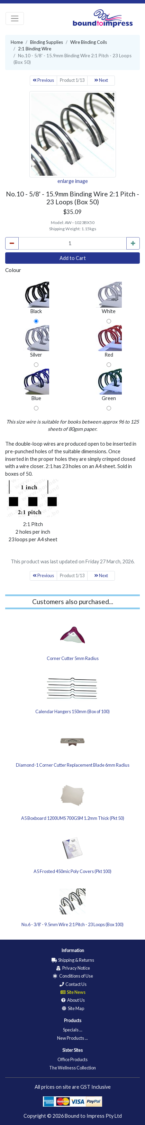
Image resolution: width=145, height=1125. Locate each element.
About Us (72, 1000)
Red (109, 341)
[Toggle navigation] (15, 18)
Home (17, 42)
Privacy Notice (72, 968)
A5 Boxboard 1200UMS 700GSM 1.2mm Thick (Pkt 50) (72, 818)
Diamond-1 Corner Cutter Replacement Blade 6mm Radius (72, 765)
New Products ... (72, 1038)
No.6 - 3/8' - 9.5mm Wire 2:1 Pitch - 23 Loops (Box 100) (72, 924)
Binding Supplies (46, 42)
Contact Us (72, 984)
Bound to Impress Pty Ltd (93, 1116)
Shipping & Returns (72, 960)
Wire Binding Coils (88, 42)
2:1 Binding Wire (34, 48)
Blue (36, 385)
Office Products (72, 1059)
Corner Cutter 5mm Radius (73, 658)
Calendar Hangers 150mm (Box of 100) (72, 711)
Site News (72, 992)
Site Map (72, 1008)
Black (36, 298)
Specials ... (72, 1029)
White (109, 298)
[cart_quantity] (72, 243)
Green (109, 385)
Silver (36, 341)
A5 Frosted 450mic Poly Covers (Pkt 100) (72, 871)
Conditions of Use (72, 976)
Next (101, 80)
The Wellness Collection (72, 1067)
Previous (43, 80)
